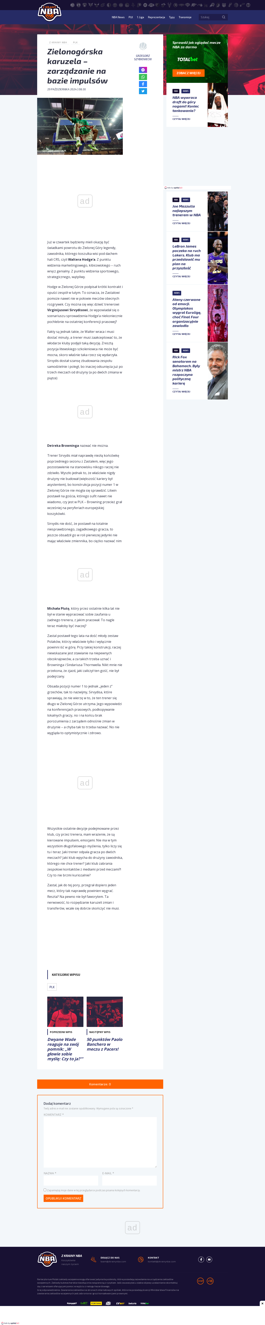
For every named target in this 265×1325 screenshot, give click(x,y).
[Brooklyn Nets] (85, 4)
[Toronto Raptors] (236, 4)
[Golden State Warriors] (127, 4)
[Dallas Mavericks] (109, 4)
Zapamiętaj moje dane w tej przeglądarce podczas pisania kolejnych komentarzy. (93, 1190)
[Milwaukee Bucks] (169, 4)
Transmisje (184, 17)
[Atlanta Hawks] (72, 4)
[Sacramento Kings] (224, 4)
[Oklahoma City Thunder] (194, 4)
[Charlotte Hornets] (91, 4)
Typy (170, 17)
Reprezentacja (153, 17)
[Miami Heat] (163, 4)
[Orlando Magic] (200, 4)
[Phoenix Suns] (212, 4)
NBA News (113, 17)
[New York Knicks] (188, 4)
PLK (126, 17)
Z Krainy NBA (58, 42)
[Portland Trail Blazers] (218, 4)
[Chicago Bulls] (97, 4)
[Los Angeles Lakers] (151, 4)
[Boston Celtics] (79, 4)
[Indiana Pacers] (139, 4)
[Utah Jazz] (242, 4)
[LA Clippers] (145, 4)
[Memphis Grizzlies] (157, 4)
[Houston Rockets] (133, 4)
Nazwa (50, 1173)
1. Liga (136, 17)
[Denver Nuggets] (115, 4)
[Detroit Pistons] (121, 4)
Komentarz (54, 1114)
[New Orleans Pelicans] (182, 4)
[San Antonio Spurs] (230, 4)
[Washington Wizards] (248, 4)
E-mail (108, 1173)
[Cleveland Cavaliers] (103, 4)
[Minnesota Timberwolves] (175, 4)
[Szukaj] (224, 17)
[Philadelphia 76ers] (206, 4)
